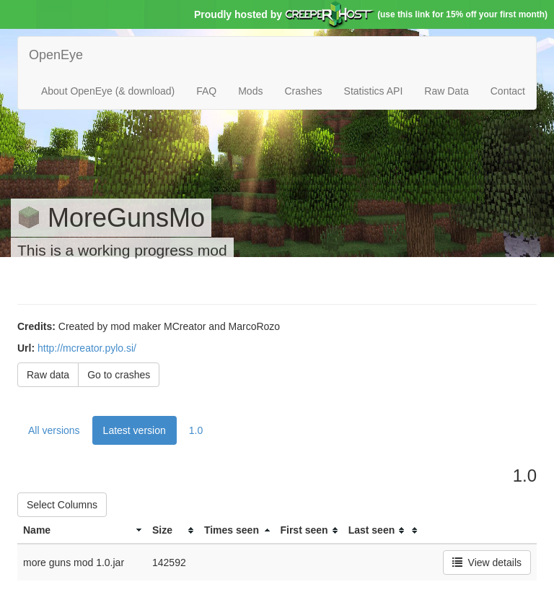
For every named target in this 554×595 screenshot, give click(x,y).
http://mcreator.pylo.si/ (87, 348)
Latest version (134, 430)
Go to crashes (118, 375)
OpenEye (56, 55)
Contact (508, 91)
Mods (250, 91)
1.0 (196, 430)
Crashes (303, 91)
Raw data (48, 375)
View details (487, 562)
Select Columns (62, 505)
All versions (54, 430)
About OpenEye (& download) (108, 91)
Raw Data (446, 91)
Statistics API (373, 91)
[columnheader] (81, 530)
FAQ (206, 91)
